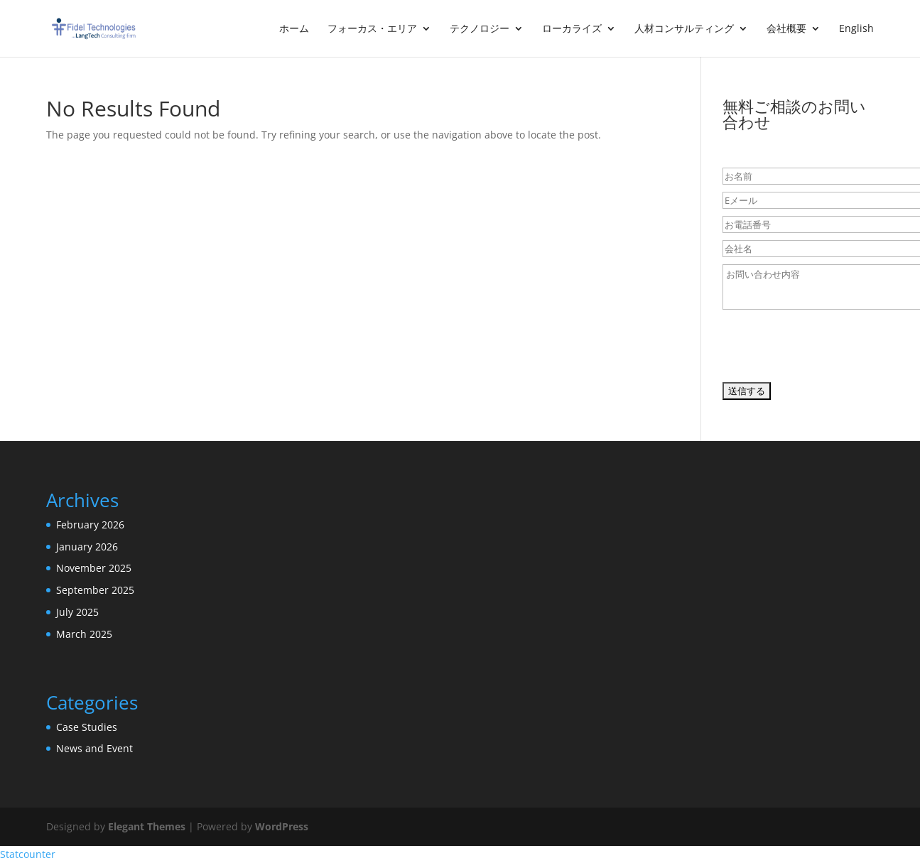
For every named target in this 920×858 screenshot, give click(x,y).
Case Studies (86, 727)
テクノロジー (479, 29)
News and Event (94, 748)
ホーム (294, 29)
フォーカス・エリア (372, 29)
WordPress (281, 826)
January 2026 (87, 546)
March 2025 (84, 634)
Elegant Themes (146, 826)
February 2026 (90, 524)
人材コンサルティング (684, 29)
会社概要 (786, 29)
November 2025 (93, 568)
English (856, 29)
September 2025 (95, 590)
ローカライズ (572, 29)
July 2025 (77, 612)
